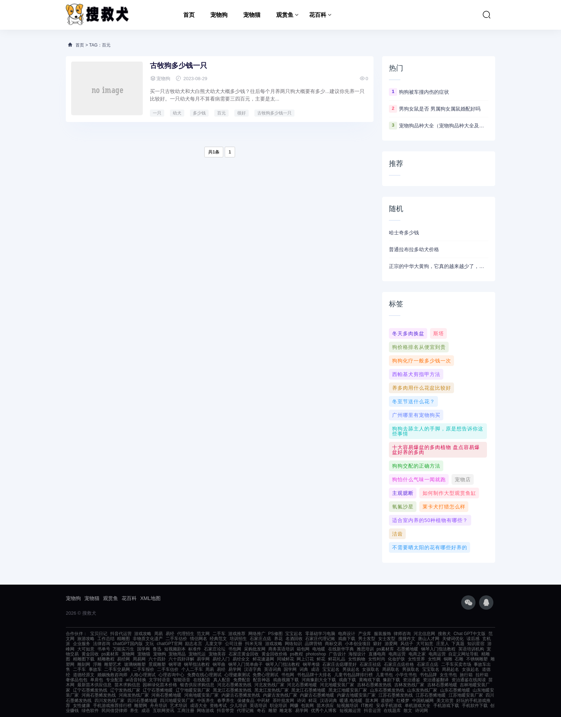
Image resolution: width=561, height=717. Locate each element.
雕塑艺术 (112, 664)
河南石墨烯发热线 (99, 695)
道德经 (387, 700)
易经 (170, 633)
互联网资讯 (163, 710)
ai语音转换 (136, 679)
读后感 (473, 638)
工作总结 (105, 638)
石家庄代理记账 (320, 638)
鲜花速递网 (263, 659)
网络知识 (293, 643)
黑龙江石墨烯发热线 (232, 690)
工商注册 (185, 710)
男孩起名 (351, 669)
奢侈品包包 (76, 679)
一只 (157, 113)
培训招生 (238, 638)
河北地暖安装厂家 (337, 684)
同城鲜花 (285, 659)
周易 (158, 633)
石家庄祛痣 (370, 664)
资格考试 (218, 705)
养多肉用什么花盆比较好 (421, 388)
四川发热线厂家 (109, 700)
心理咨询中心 (171, 674)
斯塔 (438, 333)
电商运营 (397, 654)
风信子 (406, 643)
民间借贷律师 (114, 710)
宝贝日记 (98, 633)
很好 (241, 113)
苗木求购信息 (127, 684)
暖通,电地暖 (351, 700)
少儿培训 (238, 705)
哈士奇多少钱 (404, 232)
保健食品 (245, 700)
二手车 (219, 633)
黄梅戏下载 (369, 679)
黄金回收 (90, 654)
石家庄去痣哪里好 (339, 664)
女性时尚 (376, 659)
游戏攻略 (142, 633)
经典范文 (218, 638)
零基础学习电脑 (320, 633)
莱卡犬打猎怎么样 (444, 506)
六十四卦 (157, 659)
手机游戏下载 (446, 705)
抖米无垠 (253, 643)
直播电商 (377, 654)
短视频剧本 (175, 649)
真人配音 (221, 679)
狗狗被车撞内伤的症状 (424, 92)
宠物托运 (197, 654)
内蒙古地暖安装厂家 (356, 695)
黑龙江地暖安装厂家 (347, 690)
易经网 (123, 659)
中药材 (263, 700)
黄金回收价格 (274, 654)
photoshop (316, 654)
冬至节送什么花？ (413, 401)
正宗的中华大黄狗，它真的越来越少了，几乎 (438, 266)
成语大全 (198, 705)
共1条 (213, 152)
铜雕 (448, 659)
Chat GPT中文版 (470, 633)
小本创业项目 (358, 643)
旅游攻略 (85, 638)
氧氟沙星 (403, 506)
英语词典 (272, 669)
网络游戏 (205, 710)
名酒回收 (294, 638)
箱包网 (303, 649)
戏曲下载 (346, 638)
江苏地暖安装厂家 (466, 695)
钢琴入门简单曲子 (245, 664)
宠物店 (463, 479)
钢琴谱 (175, 664)
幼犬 (177, 113)
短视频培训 (347, 705)
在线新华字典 (341, 649)
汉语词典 (328, 700)
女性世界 (416, 659)
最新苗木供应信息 (94, 684)
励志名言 (193, 643)
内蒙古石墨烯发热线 (240, 695)
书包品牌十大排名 (314, 674)
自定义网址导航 (463, 654)
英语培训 (258, 705)
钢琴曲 (219, 664)
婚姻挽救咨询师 (112, 674)
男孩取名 (410, 669)
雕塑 (272, 710)
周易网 (139, 659)
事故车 (95, 669)
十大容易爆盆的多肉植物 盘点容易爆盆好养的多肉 (436, 449)
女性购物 (356, 659)
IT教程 (367, 705)
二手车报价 (143, 669)
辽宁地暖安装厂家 (193, 690)
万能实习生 (123, 649)
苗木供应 (325, 705)
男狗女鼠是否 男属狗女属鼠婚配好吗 (439, 109)
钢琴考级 (311, 664)
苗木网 (371, 700)
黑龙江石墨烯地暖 (308, 690)
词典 (303, 669)
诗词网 (421, 710)
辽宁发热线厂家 (125, 690)
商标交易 (333, 643)
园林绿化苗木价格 (160, 684)
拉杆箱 (481, 674)
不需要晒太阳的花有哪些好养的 (429, 547)
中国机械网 (423, 700)
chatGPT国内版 (127, 643)
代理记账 (245, 710)
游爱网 (391, 643)
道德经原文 (83, 674)
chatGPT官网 (169, 643)
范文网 (203, 633)
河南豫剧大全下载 (319, 679)
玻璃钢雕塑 (135, 664)
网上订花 (305, 659)
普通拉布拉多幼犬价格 (414, 249)
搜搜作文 (406, 638)
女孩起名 (470, 669)
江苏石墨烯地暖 (431, 695)
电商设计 (346, 633)
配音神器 (261, 679)
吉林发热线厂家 (409, 684)
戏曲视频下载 (286, 679)
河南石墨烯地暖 (166, 695)
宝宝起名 (293, 633)
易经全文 (241, 659)
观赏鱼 (284, 15)
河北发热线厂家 (269, 684)
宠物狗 (219, 15)
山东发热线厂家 (422, 690)
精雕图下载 (83, 659)
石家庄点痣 (260, 638)
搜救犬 (444, 633)
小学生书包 (406, 674)
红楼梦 (402, 700)
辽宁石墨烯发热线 (90, 690)
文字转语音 (159, 679)
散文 (408, 710)
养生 (134, 710)
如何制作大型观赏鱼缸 (449, 493)
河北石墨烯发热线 (234, 684)
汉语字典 (252, 669)
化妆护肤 (396, 659)
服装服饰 (382, 633)
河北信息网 (424, 633)
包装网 (307, 705)
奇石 (261, 710)
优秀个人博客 (324, 710)
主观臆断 (403, 493)
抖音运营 (372, 710)
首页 (189, 15)
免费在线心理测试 (204, 674)
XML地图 (150, 598)
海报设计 (357, 654)
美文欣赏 (445, 700)
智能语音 (181, 679)
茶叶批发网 (283, 700)
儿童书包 (384, 674)
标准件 (194, 649)
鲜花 (321, 659)
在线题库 (392, 710)
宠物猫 (251, 15)
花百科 (317, 15)
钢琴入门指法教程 (438, 649)
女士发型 (386, 638)
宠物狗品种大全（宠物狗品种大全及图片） (443, 125)
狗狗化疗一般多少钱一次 (421, 361)
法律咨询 (101, 643)
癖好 (377, 643)
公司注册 (233, 643)
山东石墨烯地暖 (455, 690)
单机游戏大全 (417, 705)
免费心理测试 (265, 674)
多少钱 (199, 113)
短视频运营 (350, 710)
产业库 (364, 633)
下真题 (458, 643)
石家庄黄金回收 (244, 654)
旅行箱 (466, 674)
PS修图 (275, 633)
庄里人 (442, 643)
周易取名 (390, 669)
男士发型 (366, 638)
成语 (315, 669)
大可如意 (424, 643)
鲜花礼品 (336, 659)
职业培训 (278, 705)
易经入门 (221, 659)
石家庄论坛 (214, 649)
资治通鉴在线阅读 (469, 679)
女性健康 (81, 705)
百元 (221, 113)
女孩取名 (370, 669)
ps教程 (296, 654)
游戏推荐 (236, 633)
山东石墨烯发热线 (387, 690)
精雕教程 (105, 659)
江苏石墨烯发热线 (396, 695)
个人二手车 (192, 669)
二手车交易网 (117, 669)
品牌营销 (313, 643)
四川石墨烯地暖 (142, 700)
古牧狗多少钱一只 (178, 65)
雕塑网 (140, 705)
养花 (278, 638)
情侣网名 (198, 638)
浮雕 (97, 664)
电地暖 (318, 649)
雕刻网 (83, 664)
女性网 (434, 659)
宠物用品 (177, 654)
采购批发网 (254, 649)
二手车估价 (176, 638)
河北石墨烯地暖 (302, 684)
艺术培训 (178, 705)
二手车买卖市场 (456, 664)
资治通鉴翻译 (436, 679)
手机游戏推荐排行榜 (112, 705)
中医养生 (205, 700)
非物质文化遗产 (148, 638)
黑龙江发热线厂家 (271, 690)
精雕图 (123, 638)
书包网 (234, 649)
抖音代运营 (121, 633)
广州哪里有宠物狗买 (416, 415)
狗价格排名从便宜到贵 (419, 347)
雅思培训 (365, 649)
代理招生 (185, 633)
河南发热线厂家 (134, 695)
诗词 (301, 700)
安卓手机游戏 (389, 705)
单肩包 (96, 679)
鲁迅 (157, 649)
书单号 (103, 649)
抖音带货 (225, 710)
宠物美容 (217, 654)
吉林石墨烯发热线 (374, 684)
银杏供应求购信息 (197, 684)
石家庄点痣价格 (399, 664)
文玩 (149, 643)
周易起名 (450, 669)
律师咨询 (402, 633)
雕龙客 (285, 710)
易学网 (203, 659)
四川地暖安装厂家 (177, 700)
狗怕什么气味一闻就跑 (419, 479)
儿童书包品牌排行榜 (353, 674)
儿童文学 (213, 643)
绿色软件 (90, 710)
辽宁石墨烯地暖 (158, 690)
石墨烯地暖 (407, 649)
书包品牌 (428, 674)
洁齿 (397, 534)
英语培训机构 (471, 649)
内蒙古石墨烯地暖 (317, 695)
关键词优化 (453, 638)
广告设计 (337, 654)
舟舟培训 (158, 705)
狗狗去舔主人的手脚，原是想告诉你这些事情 (437, 431)
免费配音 (241, 679)
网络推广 (256, 633)
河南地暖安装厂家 (201, 695)
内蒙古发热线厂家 (280, 695)
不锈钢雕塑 (477, 659)
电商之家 (417, 654)
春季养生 (225, 700)
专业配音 (114, 679)
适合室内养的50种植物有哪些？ (430, 520)
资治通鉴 (411, 679)
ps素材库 (385, 649)
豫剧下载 (391, 679)
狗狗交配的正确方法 (416, 466)
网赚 (294, 705)
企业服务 (81, 643)
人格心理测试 (143, 674)
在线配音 (201, 679)
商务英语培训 (281, 649)
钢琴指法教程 (197, 664)
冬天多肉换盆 (408, 333)
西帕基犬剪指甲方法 (416, 374)
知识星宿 (475, 643)
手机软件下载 (475, 705)
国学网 (143, 649)
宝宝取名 (430, 669)
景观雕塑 (157, 664)
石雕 (459, 659)
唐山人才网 (428, 638)
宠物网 (128, 654)
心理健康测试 (237, 674)
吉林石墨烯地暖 (442, 684)
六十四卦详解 (181, 659)
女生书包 (448, 674)
